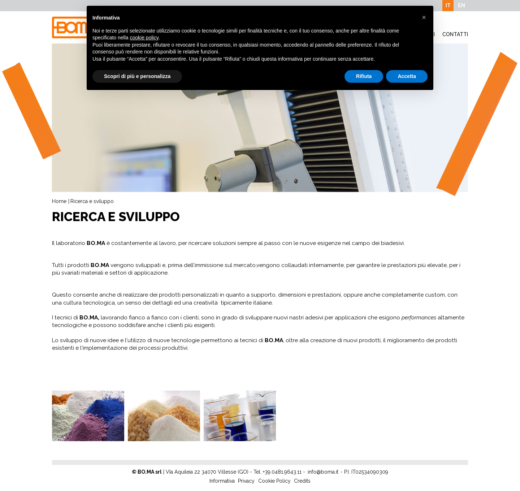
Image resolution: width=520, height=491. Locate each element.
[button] (424, 17)
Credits (302, 481)
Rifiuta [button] (364, 76)
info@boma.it (323, 472)
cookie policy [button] (144, 37)
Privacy (246, 481)
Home (59, 201)
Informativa (222, 481)
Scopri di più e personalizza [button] (137, 76)
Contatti (455, 34)
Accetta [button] (407, 76)
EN (461, 5)
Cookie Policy (274, 481)
